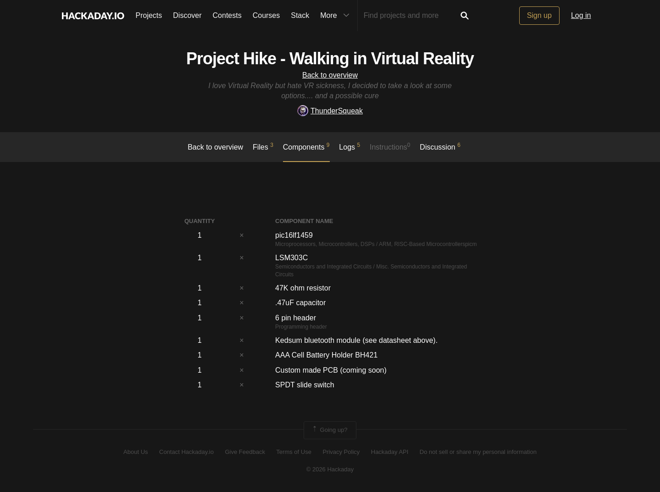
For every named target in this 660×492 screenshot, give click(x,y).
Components (306, 146)
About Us (135, 451)
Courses (266, 15)
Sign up (539, 15)
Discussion (440, 146)
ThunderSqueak (330, 111)
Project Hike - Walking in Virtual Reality (330, 58)
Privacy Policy (341, 451)
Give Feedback (245, 451)
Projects (149, 15)
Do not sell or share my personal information (478, 451)
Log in (581, 15)
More (336, 15)
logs (349, 146)
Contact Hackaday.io (186, 451)
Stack (300, 15)
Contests (227, 15)
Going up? (329, 430)
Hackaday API (390, 451)
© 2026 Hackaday (330, 469)
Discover (187, 15)
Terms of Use (293, 451)
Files (263, 146)
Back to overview (330, 75)
